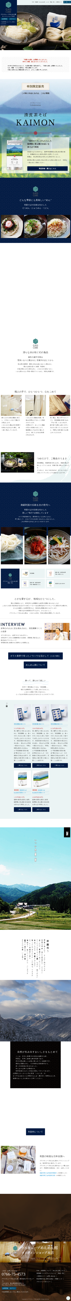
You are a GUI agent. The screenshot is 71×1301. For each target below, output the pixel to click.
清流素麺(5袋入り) (38, 724)
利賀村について (35, 1132)
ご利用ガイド (58, 2)
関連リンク (58, 1279)
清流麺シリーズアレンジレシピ (46, 1273)
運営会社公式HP (53, 1259)
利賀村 (36, 2)
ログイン (12, 19)
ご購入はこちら (22, 765)
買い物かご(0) (67, 2)
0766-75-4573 (13, 1274)
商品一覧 (52, 2)
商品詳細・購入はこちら (47, 168)
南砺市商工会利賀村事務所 (48, 1173)
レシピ (47, 2)
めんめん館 (42, 2)
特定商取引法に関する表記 (44, 1279)
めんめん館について (35, 665)
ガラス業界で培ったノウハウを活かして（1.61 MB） (35, 656)
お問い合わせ (51, 1276)
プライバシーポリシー (43, 1281)
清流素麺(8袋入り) (56, 724)
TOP (33, 2)
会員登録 (4, 19)
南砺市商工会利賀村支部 (47, 1175)
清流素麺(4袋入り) (19, 724)
